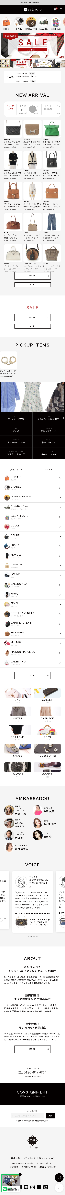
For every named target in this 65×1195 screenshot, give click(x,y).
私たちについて (46, 1158)
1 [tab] (28, 936)
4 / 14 (48, 107)
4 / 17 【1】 (23, 109)
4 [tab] (36, 936)
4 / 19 (11, 107)
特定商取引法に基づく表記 (22, 1163)
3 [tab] (34, 936)
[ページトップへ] (59, 1187)
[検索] (61, 10)
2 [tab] (31, 936)
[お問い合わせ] (59, 1177)
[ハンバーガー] (3, 10)
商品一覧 (15, 1158)
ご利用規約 (14, 1167)
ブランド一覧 (30, 1158)
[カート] (55, 9)
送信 (50, 1116)
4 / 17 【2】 (35, 109)
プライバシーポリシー (44, 1163)
